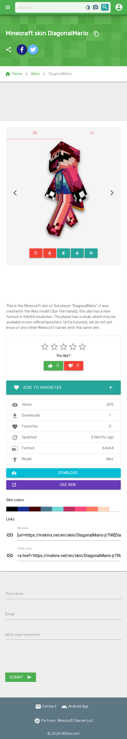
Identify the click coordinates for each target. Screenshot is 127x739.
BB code (22, 528)
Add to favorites (63, 388)
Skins (35, 74)
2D (92, 133)
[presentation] (44, 657)
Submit (20, 677)
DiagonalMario (60, 74)
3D (35, 133)
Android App (74, 706)
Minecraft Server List (75, 720)
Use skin (44, 485)
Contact (45, 706)
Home (13, 74)
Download (45, 473)
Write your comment (22, 635)
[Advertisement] (63, 101)
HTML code (24, 549)
